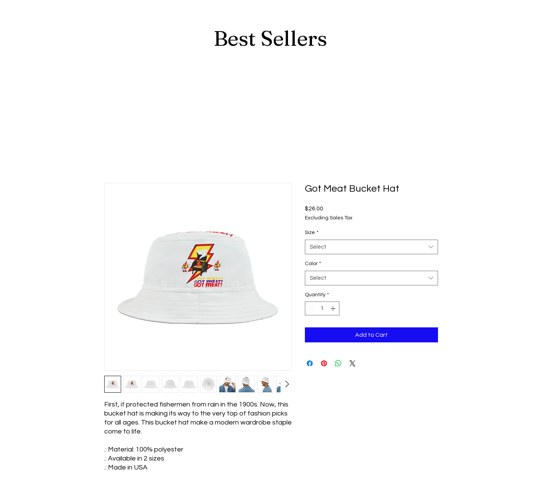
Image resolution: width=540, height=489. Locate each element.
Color (313, 263)
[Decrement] (310, 308)
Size (311, 232)
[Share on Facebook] (309, 363)
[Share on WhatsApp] (338, 363)
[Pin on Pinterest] (324, 363)
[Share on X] (352, 363)
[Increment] (333, 308)
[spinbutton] (322, 308)
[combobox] (371, 247)
